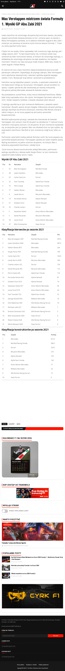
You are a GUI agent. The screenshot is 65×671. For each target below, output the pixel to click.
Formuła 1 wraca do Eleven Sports (14, 543)
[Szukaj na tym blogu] (25, 635)
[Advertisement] (32, 401)
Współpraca (13, 1)
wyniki (13, 14)
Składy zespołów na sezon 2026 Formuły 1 (23, 573)
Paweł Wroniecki (8, 29)
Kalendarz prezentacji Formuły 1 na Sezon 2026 (25, 565)
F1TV (19, 1)
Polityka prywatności (44, 664)
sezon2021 (11, 424)
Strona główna (4, 1)
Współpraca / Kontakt (31, 664)
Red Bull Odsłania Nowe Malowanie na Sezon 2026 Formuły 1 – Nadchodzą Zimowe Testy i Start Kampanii (37, 558)
